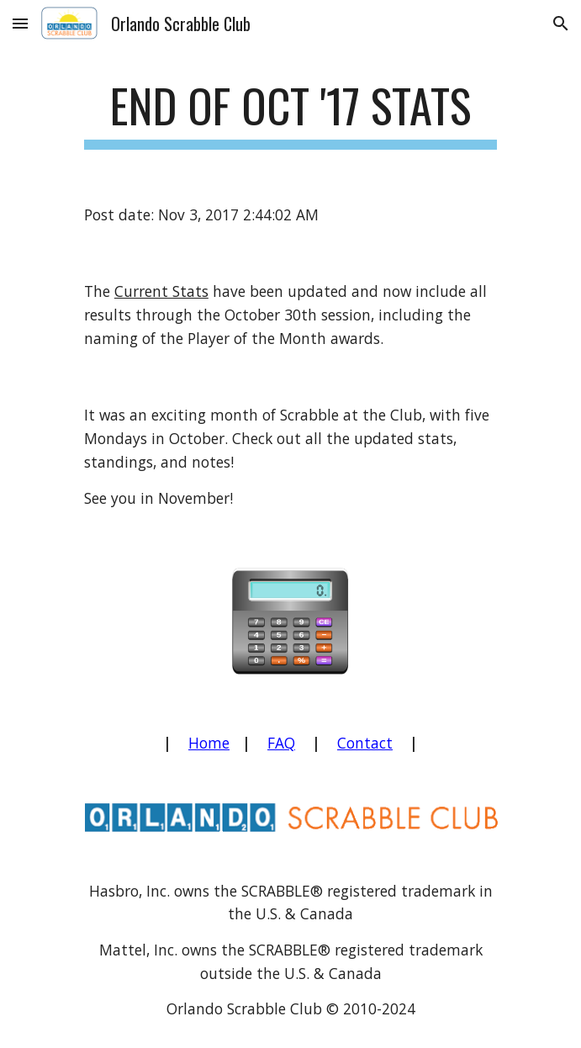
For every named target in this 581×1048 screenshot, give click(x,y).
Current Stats (161, 291)
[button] (20, 23)
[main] (290, 113)
